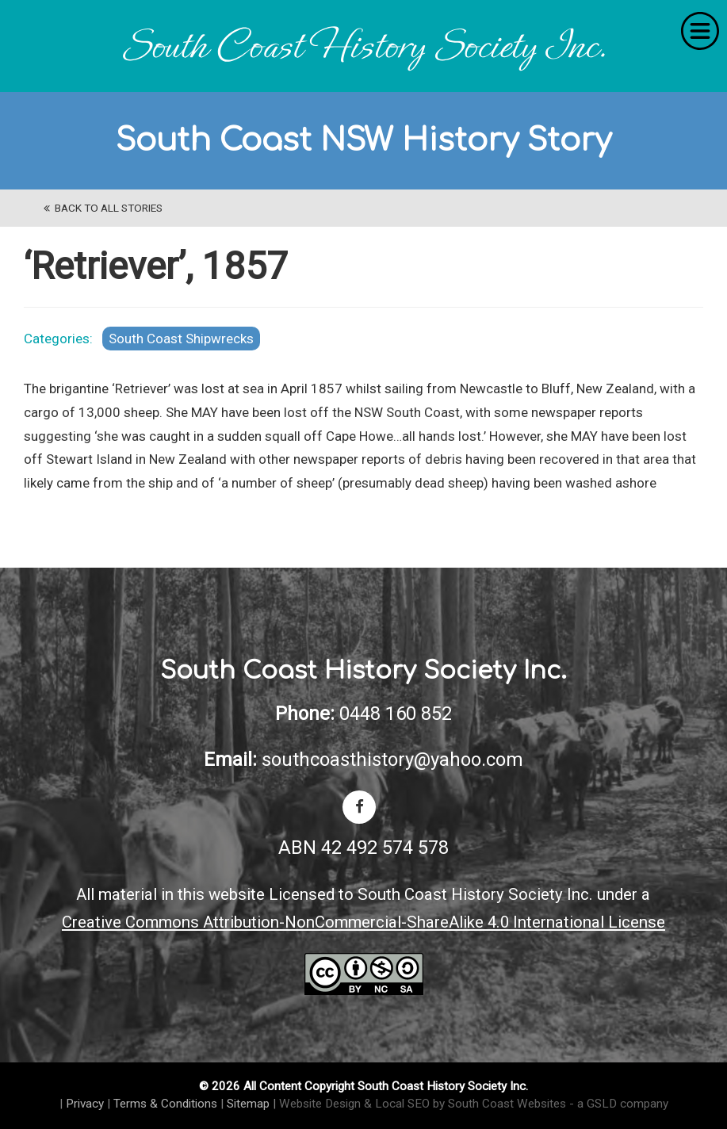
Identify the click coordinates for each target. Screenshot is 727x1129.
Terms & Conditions (165, 1103)
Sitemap (248, 1103)
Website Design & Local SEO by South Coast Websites (422, 1103)
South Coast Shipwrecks (181, 338)
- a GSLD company (618, 1103)
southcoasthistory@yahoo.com (392, 759)
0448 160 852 (395, 713)
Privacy (85, 1103)
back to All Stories (103, 207)
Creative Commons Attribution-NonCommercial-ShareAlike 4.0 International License (363, 922)
